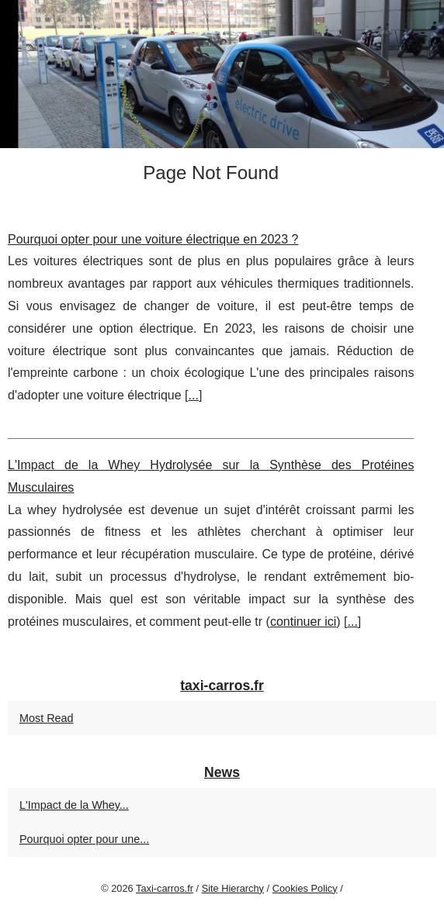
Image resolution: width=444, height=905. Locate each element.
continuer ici (303, 621)
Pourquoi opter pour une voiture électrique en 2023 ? (153, 239)
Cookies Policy (305, 888)
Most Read (46, 718)
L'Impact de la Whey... (74, 805)
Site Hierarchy (233, 888)
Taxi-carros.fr (164, 888)
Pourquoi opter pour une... (84, 839)
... (194, 395)
